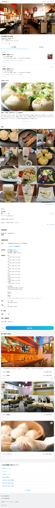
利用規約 (2, 501)
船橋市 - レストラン (6, 468)
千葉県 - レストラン (6, 474)
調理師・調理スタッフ (8, 54)
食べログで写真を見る (48, 204)
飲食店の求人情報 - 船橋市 (8, 483)
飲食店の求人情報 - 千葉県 (8, 486)
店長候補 (8, 375)
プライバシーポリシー (10, 501)
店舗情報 (41, 47)
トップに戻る (27, 490)
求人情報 (14, 47)
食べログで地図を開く (15, 246)
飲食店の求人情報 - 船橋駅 (8, 480)
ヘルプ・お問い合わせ (5, 498)
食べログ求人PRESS (5, 496)
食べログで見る (50, 224)
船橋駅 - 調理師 (5, 477)
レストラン (4, 471)
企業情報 (16, 501)
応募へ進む (30, 328)
